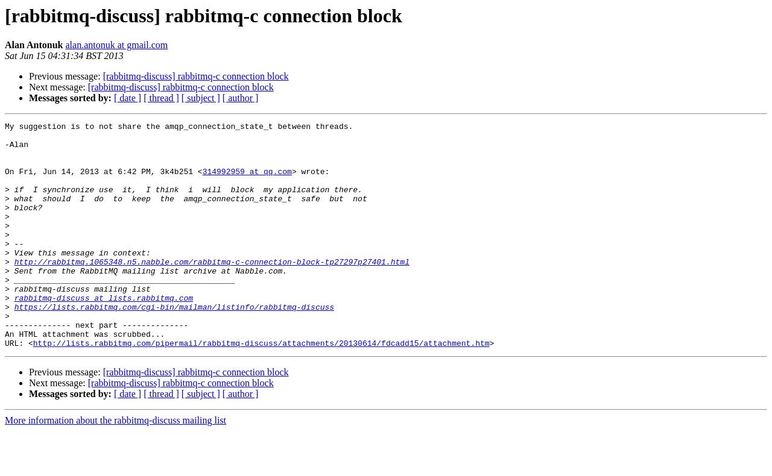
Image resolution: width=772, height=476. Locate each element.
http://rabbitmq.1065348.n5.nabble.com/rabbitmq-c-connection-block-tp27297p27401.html (212, 290)
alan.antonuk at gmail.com (117, 45)
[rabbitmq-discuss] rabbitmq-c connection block (196, 76)
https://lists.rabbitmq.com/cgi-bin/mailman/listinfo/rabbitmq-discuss (174, 344)
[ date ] (127, 98)
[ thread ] (161, 98)
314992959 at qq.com (247, 182)
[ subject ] (201, 98)
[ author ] (241, 98)
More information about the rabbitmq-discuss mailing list (115, 465)
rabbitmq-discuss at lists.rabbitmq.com (103, 333)
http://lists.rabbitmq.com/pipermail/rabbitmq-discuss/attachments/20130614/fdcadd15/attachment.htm (261, 388)
